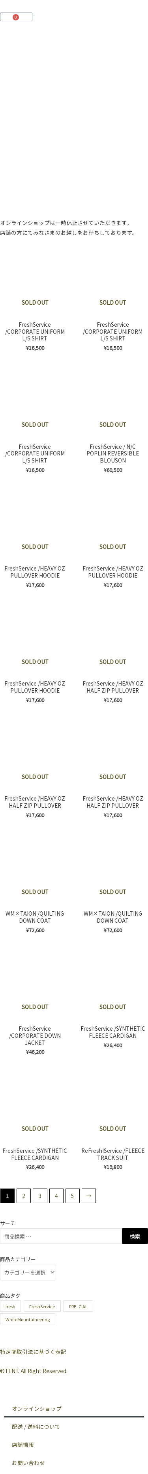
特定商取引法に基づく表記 (33, 1351)
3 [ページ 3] (39, 1196)
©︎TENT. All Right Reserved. (33, 1371)
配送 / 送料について (36, 1426)
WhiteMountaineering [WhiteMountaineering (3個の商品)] (28, 1319)
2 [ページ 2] (23, 1196)
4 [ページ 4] (56, 1196)
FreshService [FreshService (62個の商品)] (42, 1306)
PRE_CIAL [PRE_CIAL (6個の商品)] (78, 1306)
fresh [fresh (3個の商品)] (10, 1306)
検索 (135, 1236)
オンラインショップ (37, 1408)
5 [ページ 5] (72, 1196)
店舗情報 (23, 1444)
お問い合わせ (28, 1463)
